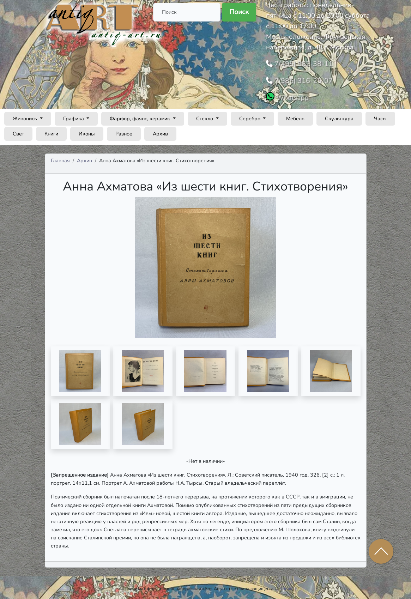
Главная (60, 158)
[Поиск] (186, 12)
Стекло (205, 116)
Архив (160, 131)
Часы (380, 116)
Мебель (295, 116)
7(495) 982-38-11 (301, 63)
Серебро (250, 116)
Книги (51, 131)
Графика (74, 116)
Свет (18, 131)
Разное (123, 131)
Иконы (87, 131)
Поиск (239, 12)
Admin (285, 586)
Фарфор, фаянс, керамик (140, 116)
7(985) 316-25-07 (301, 79)
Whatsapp (291, 95)
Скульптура (339, 116)
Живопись (25, 116)
